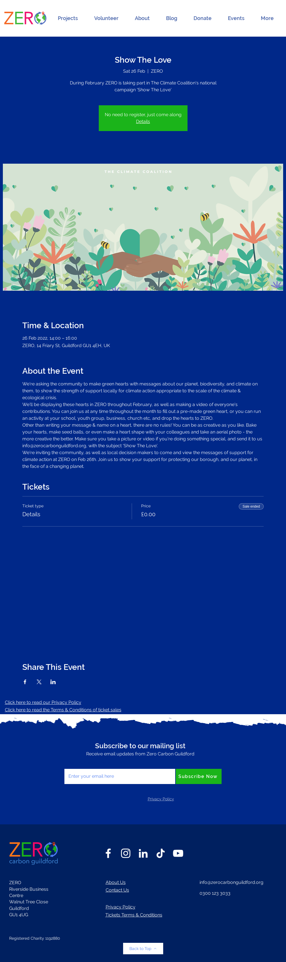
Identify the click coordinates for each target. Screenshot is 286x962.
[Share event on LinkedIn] (53, 682)
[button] (68, 18)
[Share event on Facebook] (25, 682)
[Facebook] (108, 853)
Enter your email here (87, 762)
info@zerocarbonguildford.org (231, 882)
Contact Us (117, 890)
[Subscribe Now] (199, 776)
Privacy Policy (120, 907)
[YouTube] (178, 853)
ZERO (15, 882)
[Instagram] (125, 853)
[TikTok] (160, 853)
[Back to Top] (143, 948)
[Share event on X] (39, 682)
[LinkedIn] (143, 853)
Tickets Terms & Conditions (133, 915)
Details (143, 121)
